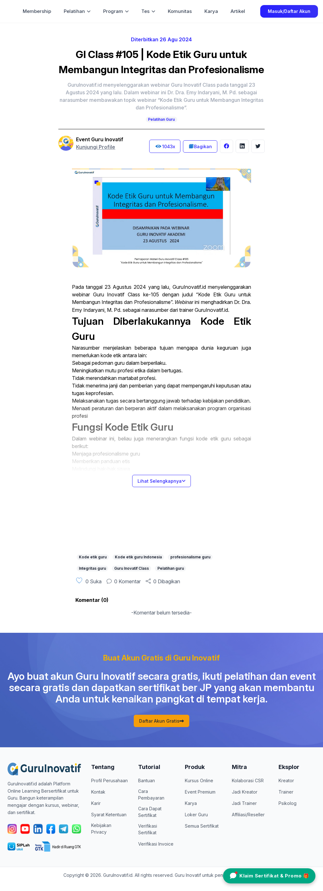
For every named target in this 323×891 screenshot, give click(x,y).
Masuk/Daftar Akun (289, 11)
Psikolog (288, 803)
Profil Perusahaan (109, 780)
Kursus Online (199, 780)
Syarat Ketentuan (108, 814)
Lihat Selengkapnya (161, 481)
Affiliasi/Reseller (248, 814)
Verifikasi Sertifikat (147, 829)
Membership (37, 11)
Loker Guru (196, 814)
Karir (96, 803)
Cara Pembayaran (151, 795)
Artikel (238, 11)
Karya (211, 11)
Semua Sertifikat (202, 826)
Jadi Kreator (244, 792)
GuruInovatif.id (189, 287)
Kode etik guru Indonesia (138, 557)
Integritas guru (92, 568)
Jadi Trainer (244, 803)
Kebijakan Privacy (101, 829)
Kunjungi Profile (95, 147)
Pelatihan (77, 11)
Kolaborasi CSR (248, 780)
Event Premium (200, 792)
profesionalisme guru (190, 557)
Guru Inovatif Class (131, 568)
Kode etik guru (93, 557)
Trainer (286, 792)
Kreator (286, 780)
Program (116, 11)
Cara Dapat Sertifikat (150, 812)
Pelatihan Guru (161, 119)
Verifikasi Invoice (155, 844)
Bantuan (146, 780)
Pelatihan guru (170, 568)
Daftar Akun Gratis (161, 721)
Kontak (98, 792)
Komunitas (180, 11)
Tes (148, 11)
